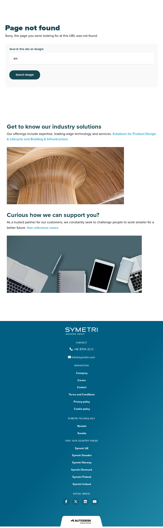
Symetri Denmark (81, 469)
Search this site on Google (27, 49)
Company (81, 373)
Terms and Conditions (82, 394)
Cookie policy (82, 409)
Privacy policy (82, 401)
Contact (81, 387)
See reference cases (42, 228)
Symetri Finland (81, 477)
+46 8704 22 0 (81, 349)
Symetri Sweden (82, 455)
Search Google (25, 74)
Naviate (81, 426)
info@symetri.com (81, 357)
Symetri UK (82, 448)
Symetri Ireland (82, 484)
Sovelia (81, 433)
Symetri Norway (81, 462)
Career (81, 380)
